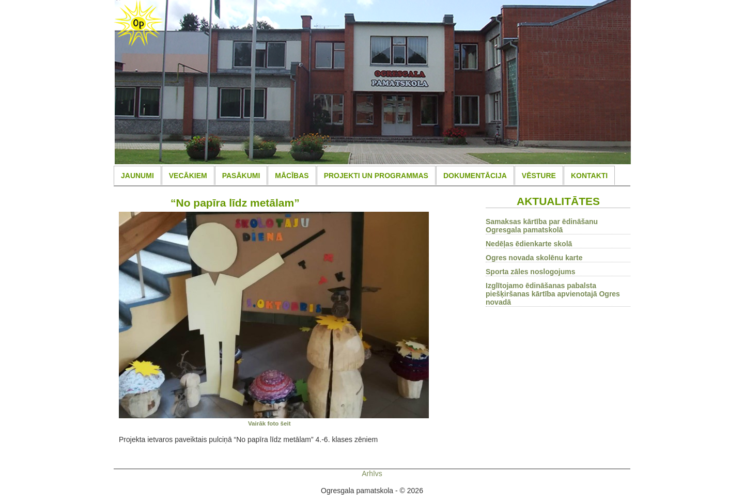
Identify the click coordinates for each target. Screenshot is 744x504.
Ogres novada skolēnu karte (534, 258)
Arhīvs (372, 473)
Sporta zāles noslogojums (530, 271)
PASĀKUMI (241, 175)
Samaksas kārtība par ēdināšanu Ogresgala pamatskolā (542, 225)
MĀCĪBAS (291, 175)
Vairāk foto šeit (269, 423)
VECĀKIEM (188, 175)
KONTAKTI (589, 175)
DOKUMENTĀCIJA (475, 175)
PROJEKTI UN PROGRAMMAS (376, 175)
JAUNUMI (137, 175)
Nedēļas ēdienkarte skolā (529, 244)
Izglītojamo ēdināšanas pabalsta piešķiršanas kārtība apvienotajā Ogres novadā (553, 293)
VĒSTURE (539, 175)
